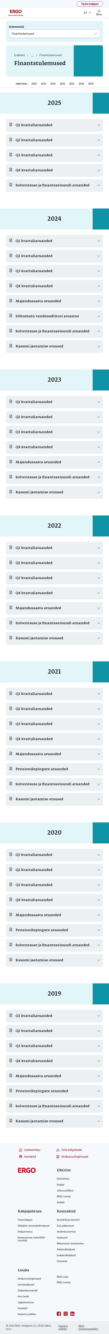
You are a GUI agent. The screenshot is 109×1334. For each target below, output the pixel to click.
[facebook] (59, 1314)
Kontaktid (27, 1157)
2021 (72, 83)
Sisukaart (23, 1308)
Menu (99, 12)
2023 (53, 83)
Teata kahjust (90, 4)
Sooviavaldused (26, 1284)
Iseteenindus (29, 1150)
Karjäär (60, 1184)
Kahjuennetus (25, 1231)
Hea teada (23, 1296)
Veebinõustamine (66, 1231)
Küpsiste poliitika (27, 1314)
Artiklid (60, 1202)
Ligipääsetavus (26, 1302)
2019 (90, 83)
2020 (81, 83)
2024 (43, 83)
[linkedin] (72, 1314)
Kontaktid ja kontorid (68, 1219)
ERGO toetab (64, 1196)
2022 (62, 83)
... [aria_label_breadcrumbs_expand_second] (32, 55)
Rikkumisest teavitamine (70, 1243)
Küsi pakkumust (65, 1225)
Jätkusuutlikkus (65, 1190)
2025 (34, 83)
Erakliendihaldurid (66, 1255)
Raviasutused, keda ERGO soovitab (31, 1239)
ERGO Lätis (62, 1276)
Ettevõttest (63, 1178)
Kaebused (62, 1237)
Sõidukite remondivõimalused (33, 1225)
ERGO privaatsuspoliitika (88, 1327)
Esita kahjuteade (69, 1150)
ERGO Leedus (64, 1282)
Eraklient (19, 55)
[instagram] (66, 1314)
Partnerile (62, 1261)
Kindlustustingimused (72, 1157)
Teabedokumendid (27, 1290)
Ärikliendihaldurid (66, 1249)
